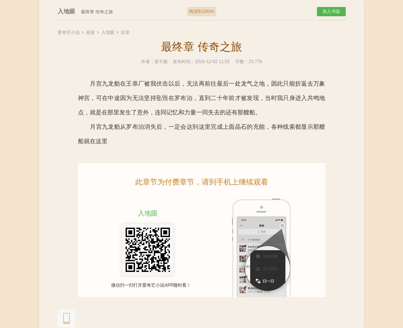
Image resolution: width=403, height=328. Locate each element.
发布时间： (184, 61)
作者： (147, 61)
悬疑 (90, 32)
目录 (125, 32)
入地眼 (108, 32)
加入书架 (331, 11)
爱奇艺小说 (69, 32)
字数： (242, 61)
